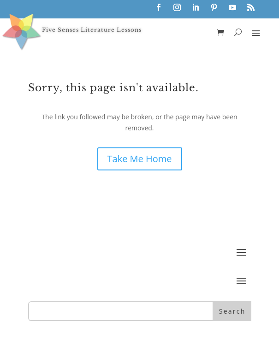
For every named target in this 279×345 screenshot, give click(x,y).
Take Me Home (139, 158)
